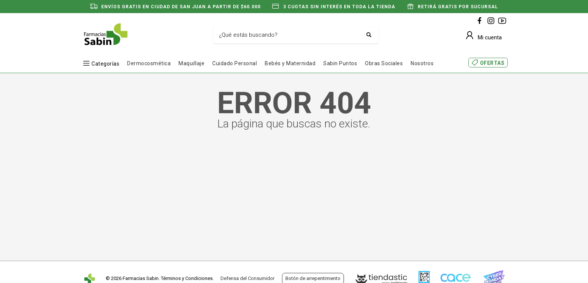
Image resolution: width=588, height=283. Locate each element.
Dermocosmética (149, 63)
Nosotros (422, 63)
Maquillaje (191, 63)
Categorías (105, 63)
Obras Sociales (384, 63)
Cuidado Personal (234, 63)
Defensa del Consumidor (247, 278)
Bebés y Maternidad (290, 63)
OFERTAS (492, 63)
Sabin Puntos (340, 63)
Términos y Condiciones (187, 278)
